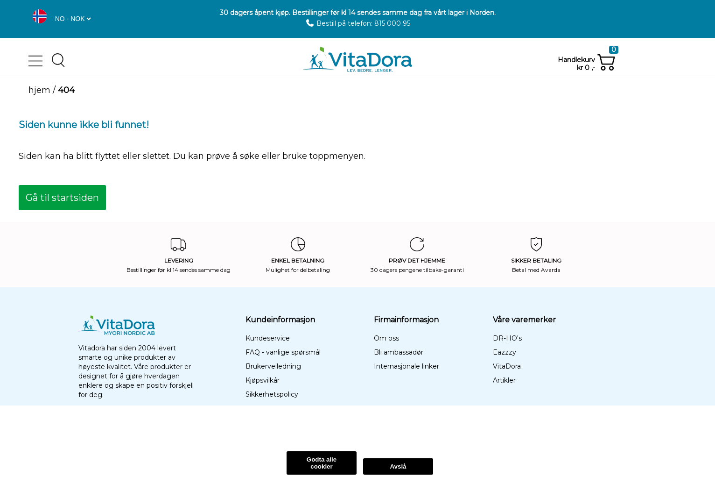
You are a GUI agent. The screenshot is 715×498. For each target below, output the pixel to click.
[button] (40, 16)
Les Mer (156, 428)
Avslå (398, 466)
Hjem (39, 90)
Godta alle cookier (321, 463)
